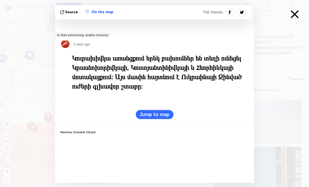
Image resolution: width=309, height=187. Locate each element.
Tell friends (212, 12)
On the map (99, 12)
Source (69, 12)
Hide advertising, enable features (84, 35)
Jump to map (154, 114)
